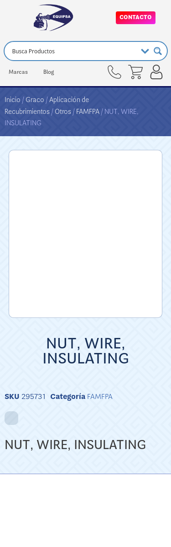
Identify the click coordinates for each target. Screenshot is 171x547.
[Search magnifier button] (157, 51)
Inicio (13, 99)
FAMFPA (87, 111)
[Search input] (73, 51)
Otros (63, 111)
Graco (35, 99)
